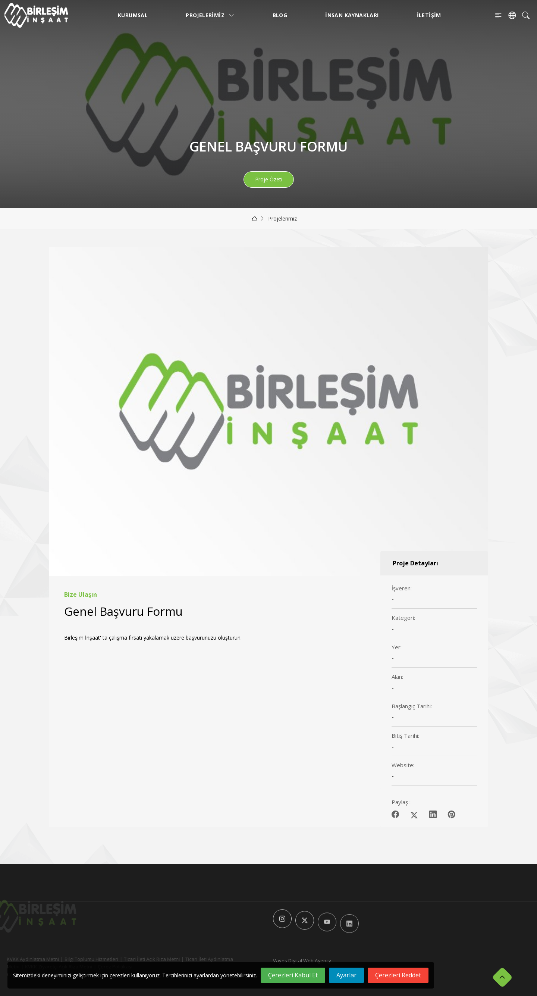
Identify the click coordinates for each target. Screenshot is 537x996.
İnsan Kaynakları (352, 15)
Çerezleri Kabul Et (293, 975)
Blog (280, 15)
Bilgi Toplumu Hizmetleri (79, 959)
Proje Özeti (268, 179)
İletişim (429, 15)
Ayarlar (346, 975)
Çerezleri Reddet (398, 975)
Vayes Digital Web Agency (302, 960)
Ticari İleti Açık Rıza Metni (139, 959)
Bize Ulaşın (80, 595)
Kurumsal (133, 15)
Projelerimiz (210, 15)
